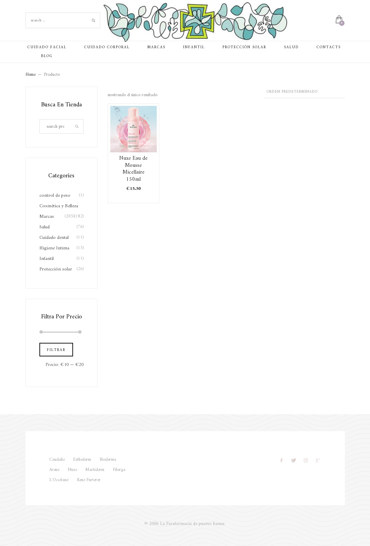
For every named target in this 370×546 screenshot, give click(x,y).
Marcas (46, 216)
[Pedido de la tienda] (304, 92)
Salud (44, 227)
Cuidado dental (54, 237)
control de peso (54, 195)
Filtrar (56, 350)
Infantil (46, 258)
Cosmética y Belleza (58, 206)
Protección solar (55, 269)
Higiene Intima (54, 248)
